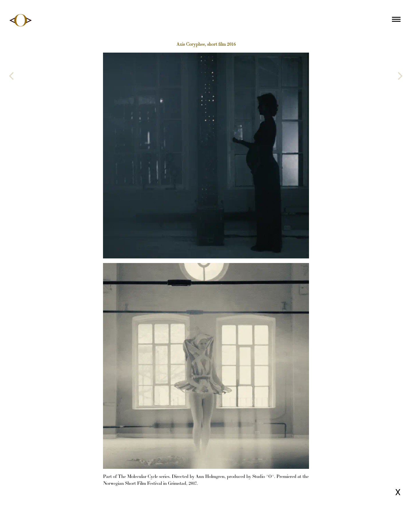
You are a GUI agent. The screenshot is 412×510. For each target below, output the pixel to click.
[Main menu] (396, 20)
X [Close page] (398, 492)
